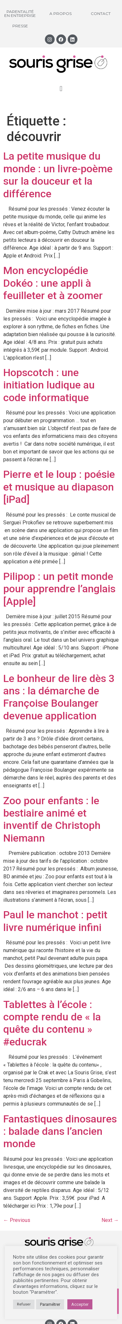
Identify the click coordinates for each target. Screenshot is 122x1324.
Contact (101, 13)
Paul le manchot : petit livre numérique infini (55, 921)
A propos (60, 13)
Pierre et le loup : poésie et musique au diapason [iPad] (59, 486)
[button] (61, 89)
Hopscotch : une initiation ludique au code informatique (49, 385)
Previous (16, 1220)
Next (110, 1220)
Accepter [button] (79, 1304)
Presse (20, 25)
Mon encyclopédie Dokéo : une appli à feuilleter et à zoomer (53, 283)
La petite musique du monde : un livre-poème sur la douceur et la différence (58, 175)
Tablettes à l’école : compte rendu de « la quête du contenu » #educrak (52, 1023)
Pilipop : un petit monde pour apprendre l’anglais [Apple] (59, 589)
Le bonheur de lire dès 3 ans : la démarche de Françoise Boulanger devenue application (59, 697)
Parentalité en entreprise (20, 13)
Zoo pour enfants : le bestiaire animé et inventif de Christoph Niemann (52, 819)
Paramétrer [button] (50, 1304)
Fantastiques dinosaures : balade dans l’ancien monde (60, 1131)
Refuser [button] (24, 1304)
